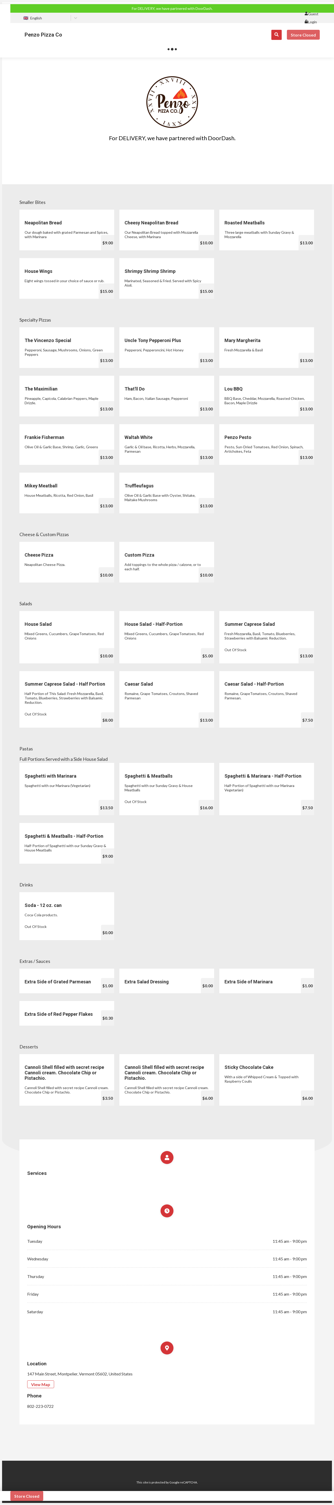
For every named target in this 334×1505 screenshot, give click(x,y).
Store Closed (303, 34)
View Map (40, 1384)
